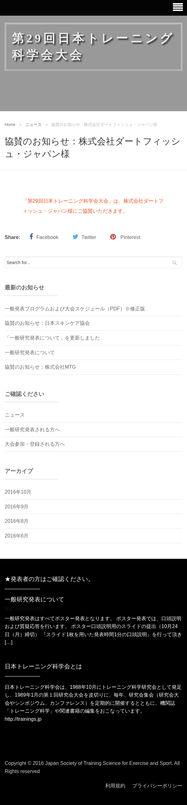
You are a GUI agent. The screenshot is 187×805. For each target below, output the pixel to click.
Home (10, 124)
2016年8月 (17, 521)
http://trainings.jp (23, 719)
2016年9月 (17, 506)
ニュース (33, 124)
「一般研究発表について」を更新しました (52, 337)
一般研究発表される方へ (32, 429)
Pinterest (130, 237)
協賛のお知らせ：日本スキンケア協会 (47, 323)
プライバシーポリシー (157, 785)
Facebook (47, 237)
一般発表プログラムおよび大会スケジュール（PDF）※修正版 (75, 308)
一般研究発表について (30, 352)
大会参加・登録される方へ (35, 444)
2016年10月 (18, 492)
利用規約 (115, 785)
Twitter (88, 237)
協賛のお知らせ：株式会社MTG (40, 367)
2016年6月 (17, 535)
